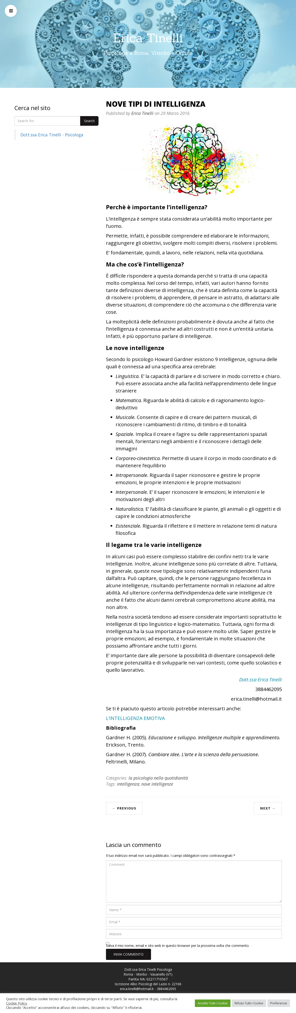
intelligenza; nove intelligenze (145, 784)
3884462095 (166, 988)
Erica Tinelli (148, 38)
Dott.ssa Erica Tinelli (260, 679)
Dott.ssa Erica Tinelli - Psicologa (51, 135)
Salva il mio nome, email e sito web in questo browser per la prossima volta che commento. (178, 945)
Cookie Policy (16, 1003)
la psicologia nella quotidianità (158, 778)
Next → (268, 808)
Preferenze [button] (278, 1003)
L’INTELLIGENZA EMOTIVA (135, 718)
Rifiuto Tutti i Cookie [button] (249, 1003)
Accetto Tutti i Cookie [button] (213, 1003)
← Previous (124, 808)
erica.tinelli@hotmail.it (137, 988)
